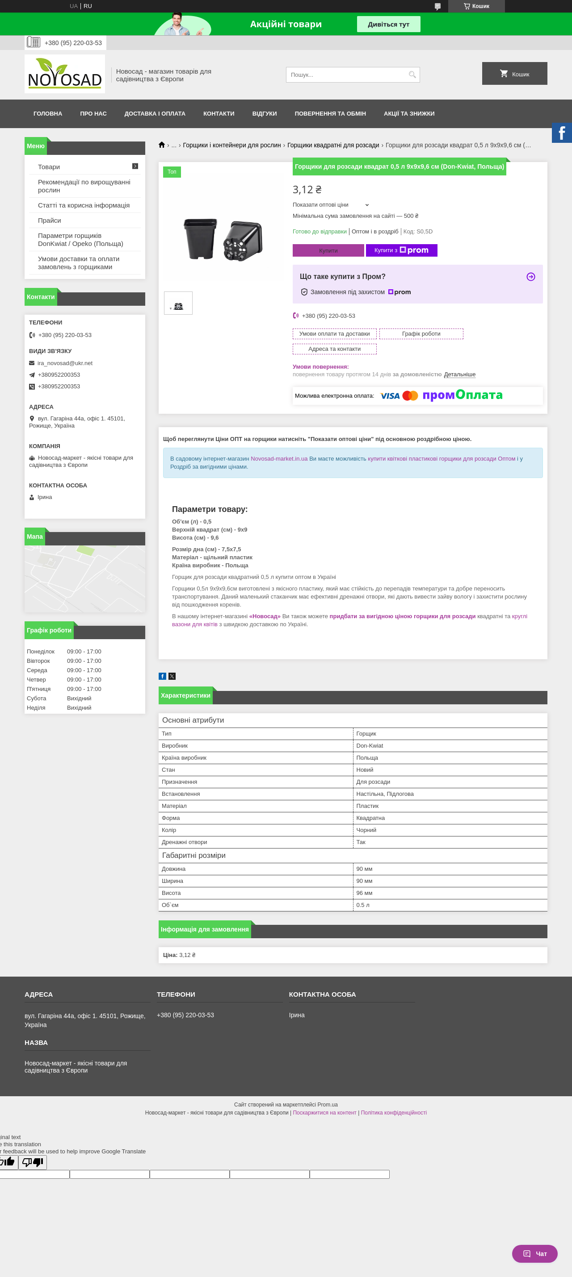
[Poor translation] (32, 1147)
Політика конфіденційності (394, 1097)
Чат (535, 1254)
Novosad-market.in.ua (279, 443)
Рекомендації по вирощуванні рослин (84, 186)
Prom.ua (328, 1089)
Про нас (93, 113)
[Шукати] (412, 75)
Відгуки (264, 113)
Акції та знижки (409, 113)
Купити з (401, 250)
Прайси (49, 220)
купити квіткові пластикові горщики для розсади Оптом (441, 443)
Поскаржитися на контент (324, 1097)
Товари (49, 167)
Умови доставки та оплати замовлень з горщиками (78, 262)
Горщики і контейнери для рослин (232, 145)
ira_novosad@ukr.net (65, 363)
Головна (48, 113)
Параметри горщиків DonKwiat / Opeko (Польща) (80, 239)
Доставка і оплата (155, 113)
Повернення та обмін (330, 113)
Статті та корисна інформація (84, 205)
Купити (328, 250)
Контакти (219, 113)
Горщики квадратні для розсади (333, 145)
